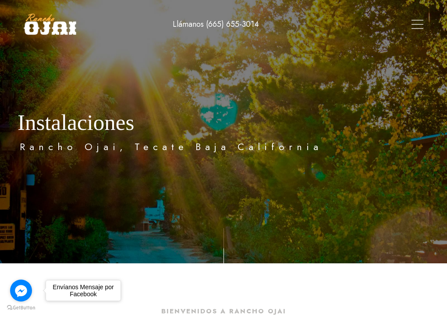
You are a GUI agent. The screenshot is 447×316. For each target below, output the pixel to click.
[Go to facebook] (21, 291)
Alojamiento (299, 24)
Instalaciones (357, 24)
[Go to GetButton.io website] (21, 307)
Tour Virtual (242, 24)
